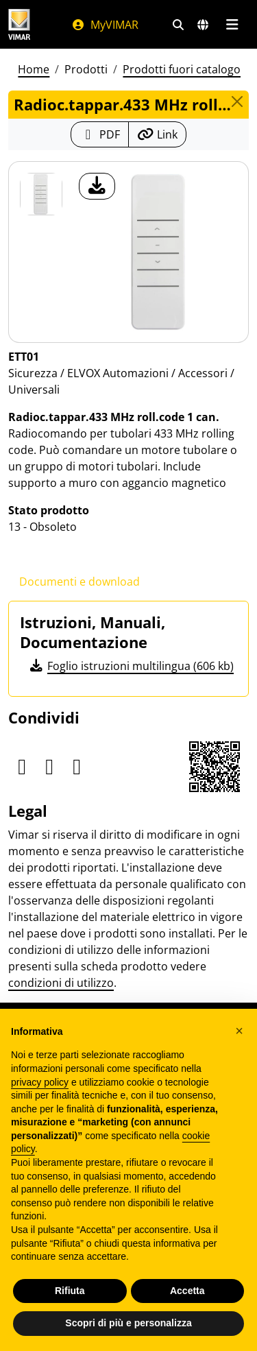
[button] (239, 1031)
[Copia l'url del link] (157, 134)
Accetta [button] (187, 1290)
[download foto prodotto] (97, 186)
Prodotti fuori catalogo (182, 69)
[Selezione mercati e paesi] (203, 24)
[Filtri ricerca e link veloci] (178, 24)
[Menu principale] (232, 24)
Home (33, 69)
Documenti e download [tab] (79, 581)
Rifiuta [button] (70, 1290)
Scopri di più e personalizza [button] (128, 1322)
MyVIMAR (104, 24)
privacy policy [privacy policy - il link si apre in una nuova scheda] (40, 1082)
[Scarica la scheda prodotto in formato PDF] (100, 134)
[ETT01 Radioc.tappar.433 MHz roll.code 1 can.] (41, 194)
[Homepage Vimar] (19, 24)
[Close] (237, 101)
